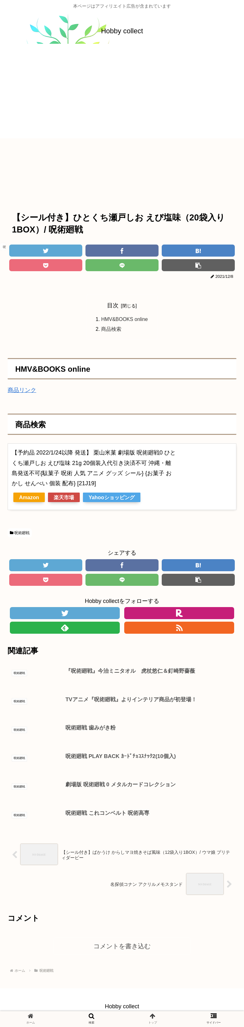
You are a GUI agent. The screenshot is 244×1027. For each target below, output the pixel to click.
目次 (113, 305)
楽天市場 (64, 498)
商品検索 (110, 330)
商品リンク (22, 391)
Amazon (29, 498)
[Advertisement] (122, 93)
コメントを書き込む (122, 948)
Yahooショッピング (112, 498)
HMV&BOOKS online (124, 320)
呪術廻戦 (20, 533)
